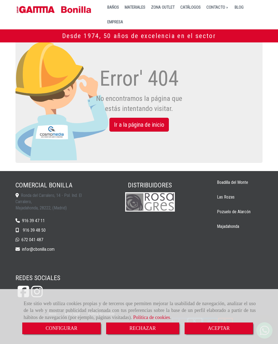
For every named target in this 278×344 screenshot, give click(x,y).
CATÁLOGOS (190, 7)
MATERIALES (135, 7)
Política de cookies (151, 317)
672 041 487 (32, 239)
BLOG (239, 7)
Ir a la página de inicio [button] (139, 124)
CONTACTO (217, 7)
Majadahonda (228, 226)
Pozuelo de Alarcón (234, 211)
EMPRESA (115, 22)
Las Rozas (226, 197)
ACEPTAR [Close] (219, 328)
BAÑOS (113, 7)
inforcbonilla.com (38, 249)
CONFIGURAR (61, 328)
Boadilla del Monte (232, 182)
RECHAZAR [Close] (142, 328)
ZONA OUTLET (163, 7)
